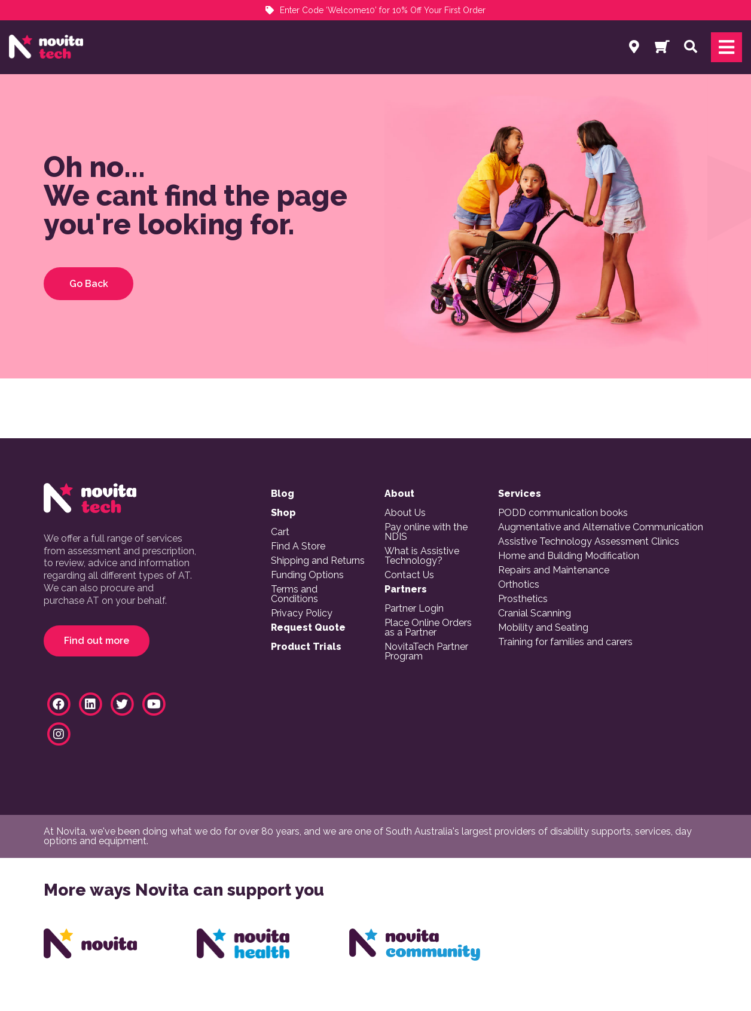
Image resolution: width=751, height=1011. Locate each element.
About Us (405, 513)
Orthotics (518, 585)
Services (519, 494)
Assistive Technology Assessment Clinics (588, 541)
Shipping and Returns (318, 561)
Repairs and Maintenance (553, 570)
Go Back (88, 283)
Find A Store (298, 546)
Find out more (96, 640)
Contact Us (409, 575)
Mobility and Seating (543, 628)
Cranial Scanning (534, 613)
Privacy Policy (301, 613)
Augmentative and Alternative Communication (600, 527)
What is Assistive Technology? (421, 556)
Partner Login (414, 608)
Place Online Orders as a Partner (428, 627)
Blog (282, 494)
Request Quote (308, 628)
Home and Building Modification (568, 556)
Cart (280, 532)
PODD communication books (563, 513)
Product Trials (306, 647)
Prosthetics (523, 599)
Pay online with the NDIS (426, 532)
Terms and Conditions (294, 594)
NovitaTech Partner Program (426, 651)
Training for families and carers (565, 642)
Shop (283, 513)
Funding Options (307, 575)
